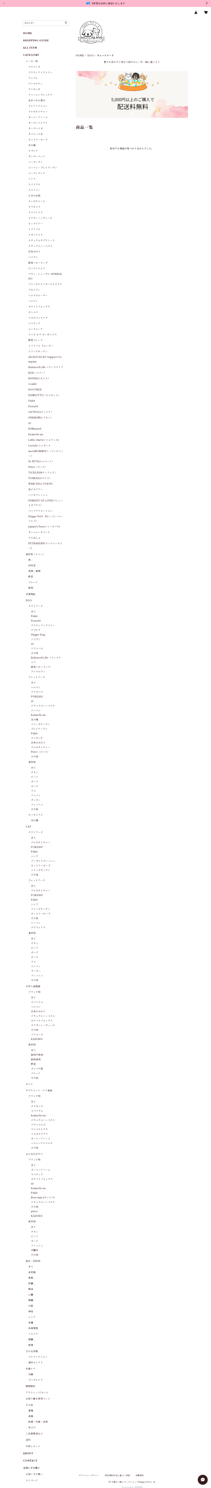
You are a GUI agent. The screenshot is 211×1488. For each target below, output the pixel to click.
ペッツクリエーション (40, 510)
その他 (34, 653)
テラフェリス (35, 212)
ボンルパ (33, 312)
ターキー (36, 800)
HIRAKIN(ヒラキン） (40, 417)
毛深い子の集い (34, 1474)
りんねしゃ (34, 537)
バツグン (33, 257)
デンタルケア (35, 1379)
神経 (30, 1311)
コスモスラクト (39, 1133)
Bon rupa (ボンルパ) (43, 1197)
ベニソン (36, 795)
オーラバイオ (35, 128)
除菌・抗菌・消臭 (38, 1421)
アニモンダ (34, 89)
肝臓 (30, 1283)
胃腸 (30, 1277)
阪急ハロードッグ (38, 262)
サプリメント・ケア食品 (39, 1090)
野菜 (30, 576)
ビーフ (34, 776)
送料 (28, 1439)
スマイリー (34, 190)
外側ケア (30, 1368)
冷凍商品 (30, 594)
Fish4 (31, 400)
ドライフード (35, 606)
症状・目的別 (33, 1261)
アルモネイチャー (38, 111)
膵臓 (30, 1339)
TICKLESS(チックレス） (42, 472)
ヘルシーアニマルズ (42, 1143)
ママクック (34, 323)
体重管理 (33, 1328)
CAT (28, 826)
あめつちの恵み (36, 100)
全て (33, 611)
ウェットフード (36, 677)
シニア (32, 1317)
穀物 (30, 587)
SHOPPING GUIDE (36, 40)
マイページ (32, 1480)
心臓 (30, 1294)
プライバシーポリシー (89, 1475)
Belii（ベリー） (37, 372)
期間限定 (30, 1386)
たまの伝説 (34, 195)
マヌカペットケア (38, 317)
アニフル (33, 78)
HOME (80, 55)
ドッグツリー (35, 223)
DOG (91, 55)
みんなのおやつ (34, 1154)
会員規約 (140, 1475)
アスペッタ (34, 66)
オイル (29, 1084)
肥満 (30, 1345)
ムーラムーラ (35, 329)
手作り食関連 (33, 986)
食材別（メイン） (35, 554)
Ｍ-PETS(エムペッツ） (41, 461)
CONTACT (30, 1460)
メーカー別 (32, 61)
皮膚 (30, 1322)
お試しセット (33, 1446)
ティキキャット (36, 201)
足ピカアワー (35, 489)
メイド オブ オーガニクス (42, 334)
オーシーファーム (38, 117)
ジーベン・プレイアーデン (42, 167)
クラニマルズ (38, 1124)
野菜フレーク (35, 340)
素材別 (32, 1044)
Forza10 (33, 406)
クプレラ (33, 150)
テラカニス (34, 206)
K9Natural (34, 428)
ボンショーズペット (39, 532)
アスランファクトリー (40, 72)
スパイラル (34, 184)
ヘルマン (33, 301)
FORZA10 (37, 696)
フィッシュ (37, 804)
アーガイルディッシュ (43, 860)
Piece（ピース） (37, 467)
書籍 (30, 1410)
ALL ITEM (30, 47)
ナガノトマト (35, 234)
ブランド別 (34, 992)
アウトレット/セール (37, 1392)
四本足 (32, 565)
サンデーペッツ (36, 156)
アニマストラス (39, 1129)
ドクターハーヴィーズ (40, 218)
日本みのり (34, 251)
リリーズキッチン (37, 351)
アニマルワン (35, 83)
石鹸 (30, 1374)
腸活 (30, 1289)
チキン (34, 772)
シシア (32, 178)
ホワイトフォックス (39, 306)
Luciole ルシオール (39, 445)
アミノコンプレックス (40, 94)
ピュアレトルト (36, 268)
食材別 (32, 762)
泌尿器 (32, 1272)
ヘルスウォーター (38, 295)
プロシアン (34, 289)
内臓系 (34, 1250)
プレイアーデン (39, 728)
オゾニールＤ (35, 134)
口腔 (30, 1305)
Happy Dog (38, 634)
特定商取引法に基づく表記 (117, 1475)
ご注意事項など (34, 1433)
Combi (32, 384)
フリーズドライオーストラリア (45, 284)
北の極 (32, 145)
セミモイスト (35, 814)
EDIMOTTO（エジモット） (44, 395)
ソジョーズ (37, 1034)
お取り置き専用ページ (38, 1398)
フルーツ (33, 582)
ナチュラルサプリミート (41, 240)
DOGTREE (35, 389)
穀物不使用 (37, 1054)
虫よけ (32, 1427)
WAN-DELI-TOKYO (40, 483)
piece (34, 1211)
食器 (30, 1416)
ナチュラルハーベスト (40, 246)
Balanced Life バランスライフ (45, 367)
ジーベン (36, 710)
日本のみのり (38, 742)
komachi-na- (36, 434)
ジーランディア (36, 173)
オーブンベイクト (37, 122)
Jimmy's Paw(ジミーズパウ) (44, 526)
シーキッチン (35, 162)
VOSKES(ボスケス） (40, 478)
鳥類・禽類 (34, 571)
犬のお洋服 (32, 1351)
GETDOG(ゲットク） (40, 412)
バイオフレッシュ (38, 495)
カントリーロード (38, 139)
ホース (34, 786)
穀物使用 (36, 1059)
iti (29, 423)
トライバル (34, 229)
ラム (33, 790)
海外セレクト (35, 1362)
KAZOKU (37, 1039)
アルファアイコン (37, 106)
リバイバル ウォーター (40, 345)
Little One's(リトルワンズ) (43, 440)
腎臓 (30, 1300)
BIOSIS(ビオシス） (39, 378)
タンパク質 (37, 1068)
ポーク (34, 781)
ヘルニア (33, 1333)
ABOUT (28, 1453)
